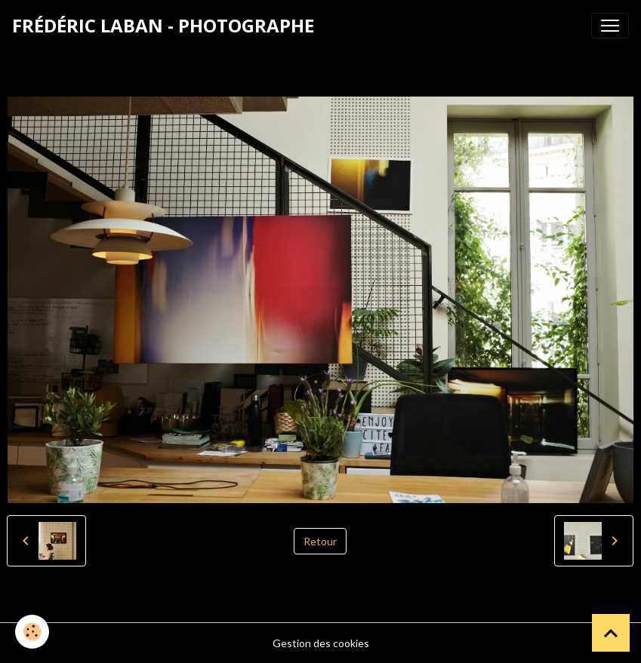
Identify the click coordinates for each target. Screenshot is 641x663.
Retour (320, 541)
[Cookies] (32, 632)
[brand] (163, 25)
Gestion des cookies (321, 643)
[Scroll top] (611, 633)
